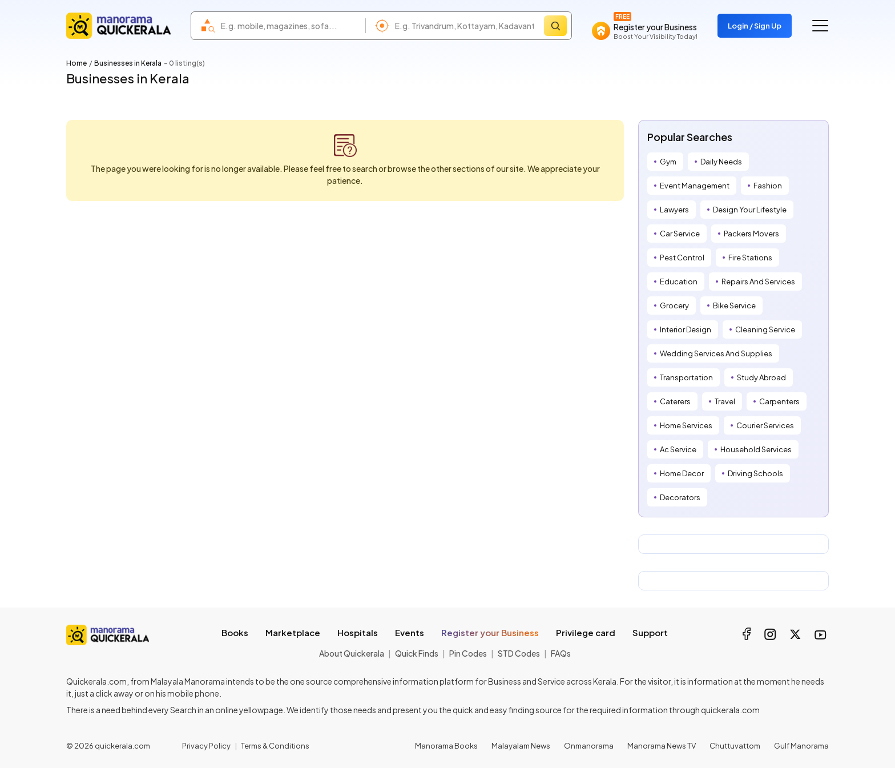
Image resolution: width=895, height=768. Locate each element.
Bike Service (734, 305)
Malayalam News (520, 745)
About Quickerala (351, 653)
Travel (725, 401)
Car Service (680, 233)
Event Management (694, 185)
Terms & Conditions (275, 745)
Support (650, 632)
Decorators (680, 497)
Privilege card (585, 632)
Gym (668, 161)
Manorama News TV (661, 745)
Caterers (675, 401)
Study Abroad (761, 377)
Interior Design (685, 329)
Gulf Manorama (801, 745)
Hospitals (357, 632)
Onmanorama (589, 745)
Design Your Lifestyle (750, 209)
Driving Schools (755, 473)
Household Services (756, 449)
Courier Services (765, 425)
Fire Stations (750, 257)
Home (76, 63)
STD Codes (519, 653)
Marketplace (292, 632)
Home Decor (682, 473)
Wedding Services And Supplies (716, 353)
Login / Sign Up (754, 25)
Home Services (686, 425)
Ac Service (678, 449)
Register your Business (490, 632)
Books (234, 632)
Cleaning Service (765, 329)
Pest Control (682, 257)
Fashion (767, 185)
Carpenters (779, 401)
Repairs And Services (758, 281)
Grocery (674, 305)
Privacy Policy (206, 745)
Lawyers (674, 209)
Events (409, 632)
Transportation (686, 377)
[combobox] (290, 26)
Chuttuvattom (734, 745)
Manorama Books (446, 745)
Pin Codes (468, 653)
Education (679, 281)
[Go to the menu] (820, 25)
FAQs (561, 653)
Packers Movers (751, 233)
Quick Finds (416, 653)
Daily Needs (721, 161)
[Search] (555, 25)
